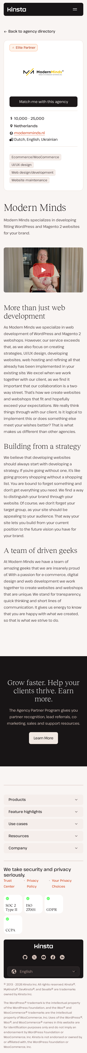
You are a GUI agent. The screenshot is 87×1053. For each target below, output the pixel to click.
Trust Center (9, 883)
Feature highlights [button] (25, 811)
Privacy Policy (32, 883)
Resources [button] (19, 835)
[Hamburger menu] (75, 9)
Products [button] (17, 799)
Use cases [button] (18, 823)
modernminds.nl (29, 132)
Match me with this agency (43, 101)
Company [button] (18, 848)
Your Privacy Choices (61, 883)
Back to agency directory (29, 31)
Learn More (43, 738)
